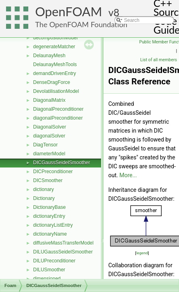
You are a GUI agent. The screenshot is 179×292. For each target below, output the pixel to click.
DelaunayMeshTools (55, 64)
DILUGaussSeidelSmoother (63, 252)
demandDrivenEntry (54, 73)
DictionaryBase (49, 207)
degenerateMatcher (54, 46)
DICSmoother (48, 180)
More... (128, 175)
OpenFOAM (68, 11)
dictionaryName (50, 234)
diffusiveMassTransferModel (63, 243)
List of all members (158, 59)
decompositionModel (55, 38)
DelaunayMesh (49, 55)
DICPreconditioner (53, 171)
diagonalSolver (49, 136)
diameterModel (49, 154)
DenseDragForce (51, 82)
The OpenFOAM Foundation (81, 24)
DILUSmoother (49, 270)
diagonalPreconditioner (58, 118)
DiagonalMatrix (49, 100)
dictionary (43, 189)
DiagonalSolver (49, 127)
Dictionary (44, 198)
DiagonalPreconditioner (58, 109)
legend (142, 253)
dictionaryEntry (49, 216)
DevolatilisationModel (56, 91)
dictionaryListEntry (53, 225)
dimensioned (47, 278)
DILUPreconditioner (54, 261)
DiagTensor (45, 145)
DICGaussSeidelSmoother (61, 162)
